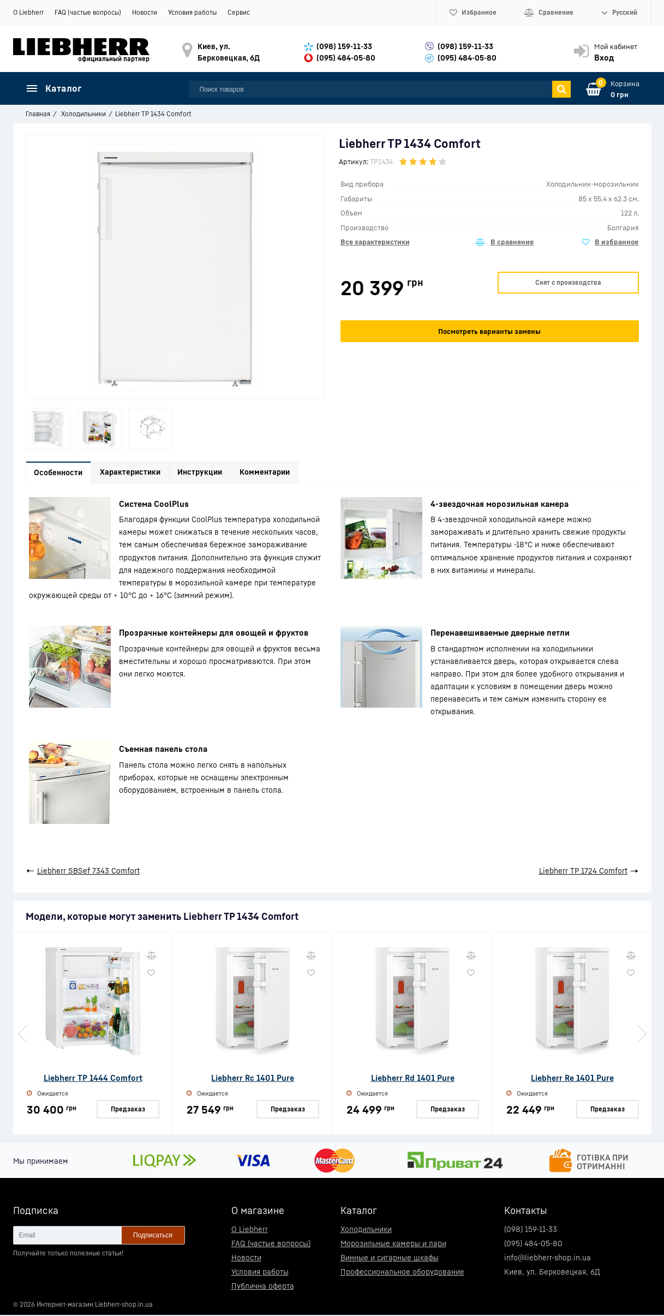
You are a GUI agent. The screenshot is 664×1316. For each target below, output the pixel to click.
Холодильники (366, 1230)
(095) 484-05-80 (345, 57)
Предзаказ (128, 1110)
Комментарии (277, 473)
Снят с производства (568, 282)
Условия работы (192, 12)
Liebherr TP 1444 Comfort (93, 1079)
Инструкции (209, 473)
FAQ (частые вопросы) (88, 12)
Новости (144, 12)
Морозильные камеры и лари (393, 1244)
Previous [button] (24, 1035)
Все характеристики (375, 241)
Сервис (239, 12)
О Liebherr (28, 12)
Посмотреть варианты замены (489, 331)
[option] (48, 429)
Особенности (60, 473)
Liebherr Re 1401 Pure (572, 1079)
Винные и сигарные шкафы (389, 1258)
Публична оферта (262, 1286)
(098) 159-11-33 (344, 46)
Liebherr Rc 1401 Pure (252, 1079)
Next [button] (640, 1035)
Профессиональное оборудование (402, 1272)
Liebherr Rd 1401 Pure (412, 1079)
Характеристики (135, 473)
